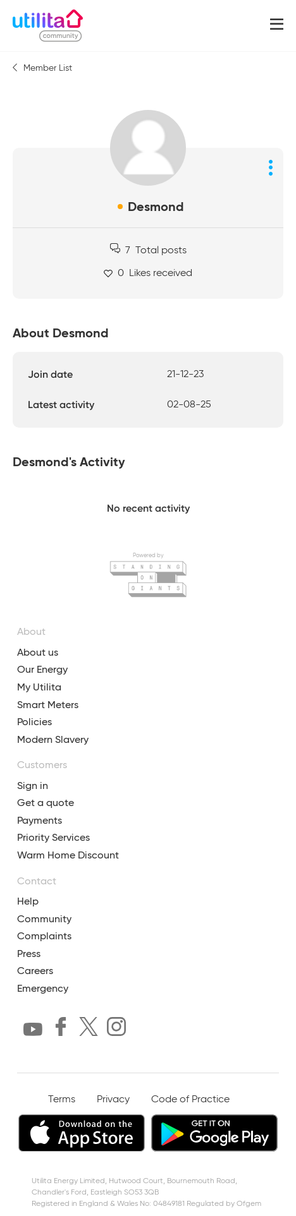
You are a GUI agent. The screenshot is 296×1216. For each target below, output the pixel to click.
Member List (47, 68)
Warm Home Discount (68, 855)
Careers (35, 971)
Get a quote (45, 803)
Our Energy (42, 669)
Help (28, 901)
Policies (34, 722)
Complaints (44, 936)
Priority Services (53, 837)
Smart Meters (47, 705)
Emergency (42, 988)
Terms (61, 1100)
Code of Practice (190, 1100)
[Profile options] (270, 167)
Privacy (113, 1100)
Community (44, 919)
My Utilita (39, 687)
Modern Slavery (53, 739)
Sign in (32, 786)
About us (37, 652)
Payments (39, 820)
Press (28, 954)
